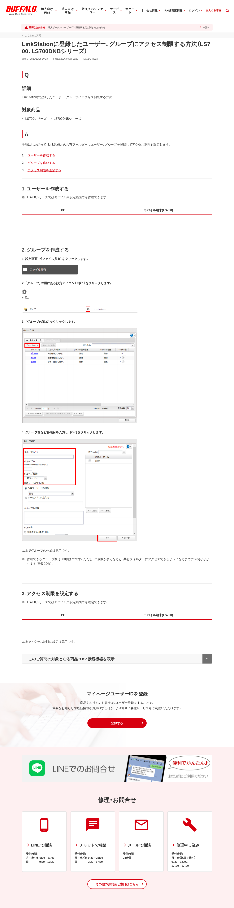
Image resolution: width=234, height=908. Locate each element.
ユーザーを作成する (40, 155)
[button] (117, 723)
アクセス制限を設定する (44, 170)
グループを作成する (40, 162)
